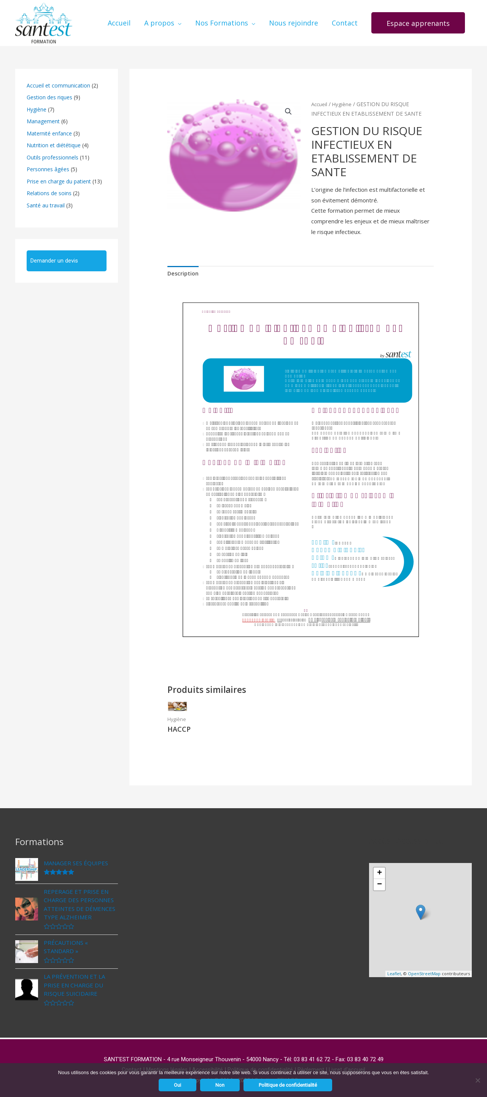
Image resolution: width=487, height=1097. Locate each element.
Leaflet (394, 969)
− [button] (379, 880)
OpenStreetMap (424, 969)
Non (219, 1085)
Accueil (319, 98)
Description (183, 268)
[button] (418, 20)
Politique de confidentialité (288, 1085)
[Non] (477, 1080)
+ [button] (379, 869)
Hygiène (343, 98)
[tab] (183, 269)
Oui (177, 1085)
